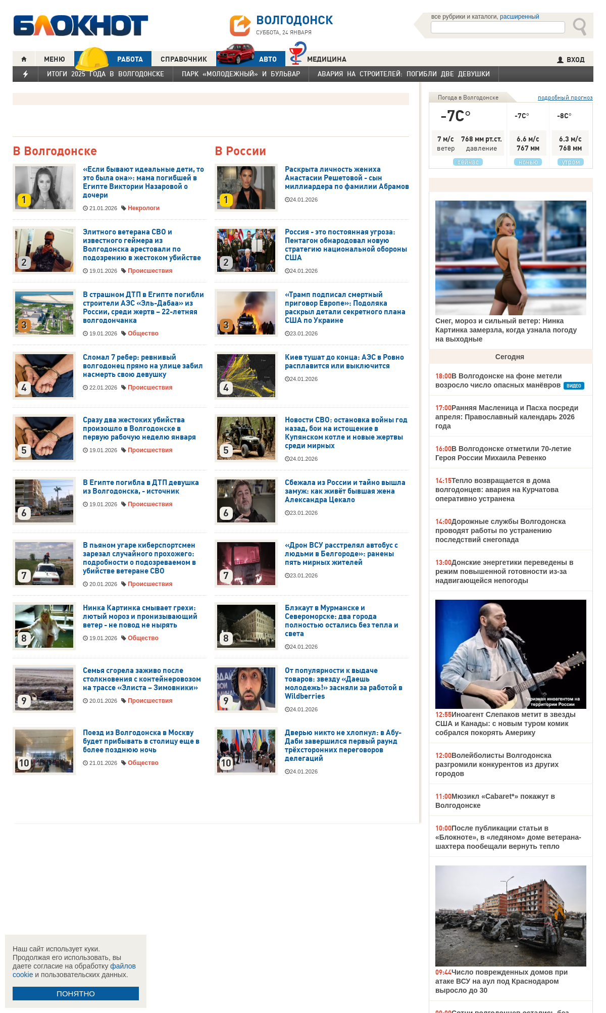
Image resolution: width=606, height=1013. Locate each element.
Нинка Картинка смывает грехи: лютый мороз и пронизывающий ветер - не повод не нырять (140, 616)
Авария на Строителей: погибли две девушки (404, 74)
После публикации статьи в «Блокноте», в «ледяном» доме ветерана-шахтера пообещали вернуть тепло (508, 837)
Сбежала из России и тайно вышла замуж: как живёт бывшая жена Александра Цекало (345, 491)
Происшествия (150, 270)
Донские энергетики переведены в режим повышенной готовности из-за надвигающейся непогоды (504, 571)
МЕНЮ (54, 59)
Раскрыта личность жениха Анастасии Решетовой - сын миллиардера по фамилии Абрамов (347, 178)
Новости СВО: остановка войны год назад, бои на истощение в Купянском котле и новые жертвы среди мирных (346, 432)
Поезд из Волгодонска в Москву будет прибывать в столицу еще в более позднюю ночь (141, 741)
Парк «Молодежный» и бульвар (241, 74)
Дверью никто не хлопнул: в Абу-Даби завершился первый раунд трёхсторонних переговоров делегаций (343, 745)
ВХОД (571, 59)
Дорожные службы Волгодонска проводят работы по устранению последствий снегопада (500, 530)
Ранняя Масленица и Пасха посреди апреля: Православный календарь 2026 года (506, 417)
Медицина (317, 58)
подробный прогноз (565, 97)
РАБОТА (108, 59)
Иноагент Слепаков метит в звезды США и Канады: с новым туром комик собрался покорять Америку (505, 723)
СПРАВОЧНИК (184, 59)
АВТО (246, 59)
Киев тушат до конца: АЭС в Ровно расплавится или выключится (344, 361)
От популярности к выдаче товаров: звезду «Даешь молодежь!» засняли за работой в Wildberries (343, 683)
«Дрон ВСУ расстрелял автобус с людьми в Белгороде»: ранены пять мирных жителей (341, 554)
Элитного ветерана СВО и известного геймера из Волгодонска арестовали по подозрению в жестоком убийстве (142, 244)
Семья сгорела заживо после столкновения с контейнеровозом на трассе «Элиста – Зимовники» (142, 679)
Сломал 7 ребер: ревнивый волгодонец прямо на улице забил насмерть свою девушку (143, 366)
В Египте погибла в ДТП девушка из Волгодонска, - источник (141, 487)
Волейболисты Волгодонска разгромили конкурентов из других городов (497, 764)
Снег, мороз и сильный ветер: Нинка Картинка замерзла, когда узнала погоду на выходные (506, 330)
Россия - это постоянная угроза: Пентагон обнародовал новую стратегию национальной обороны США (346, 244)
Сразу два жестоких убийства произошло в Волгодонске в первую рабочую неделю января (139, 428)
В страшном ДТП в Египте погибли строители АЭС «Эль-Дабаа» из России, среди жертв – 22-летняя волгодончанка (143, 307)
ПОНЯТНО (76, 993)
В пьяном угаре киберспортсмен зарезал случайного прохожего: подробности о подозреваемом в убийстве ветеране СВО (139, 558)
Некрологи (144, 208)
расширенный (519, 16)
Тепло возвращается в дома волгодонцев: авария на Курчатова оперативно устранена (497, 489)
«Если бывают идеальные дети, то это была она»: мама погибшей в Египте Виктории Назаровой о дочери (143, 182)
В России (240, 151)
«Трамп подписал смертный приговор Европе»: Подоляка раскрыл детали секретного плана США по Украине (345, 307)
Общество (143, 333)
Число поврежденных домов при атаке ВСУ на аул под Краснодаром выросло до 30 (501, 981)
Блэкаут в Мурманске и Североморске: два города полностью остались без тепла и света (341, 620)
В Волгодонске (55, 151)
